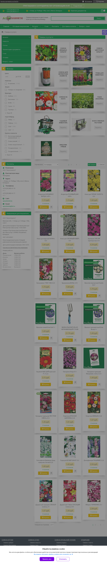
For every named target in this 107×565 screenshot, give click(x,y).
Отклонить (63, 559)
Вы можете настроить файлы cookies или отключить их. (53, 554)
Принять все (46, 559)
